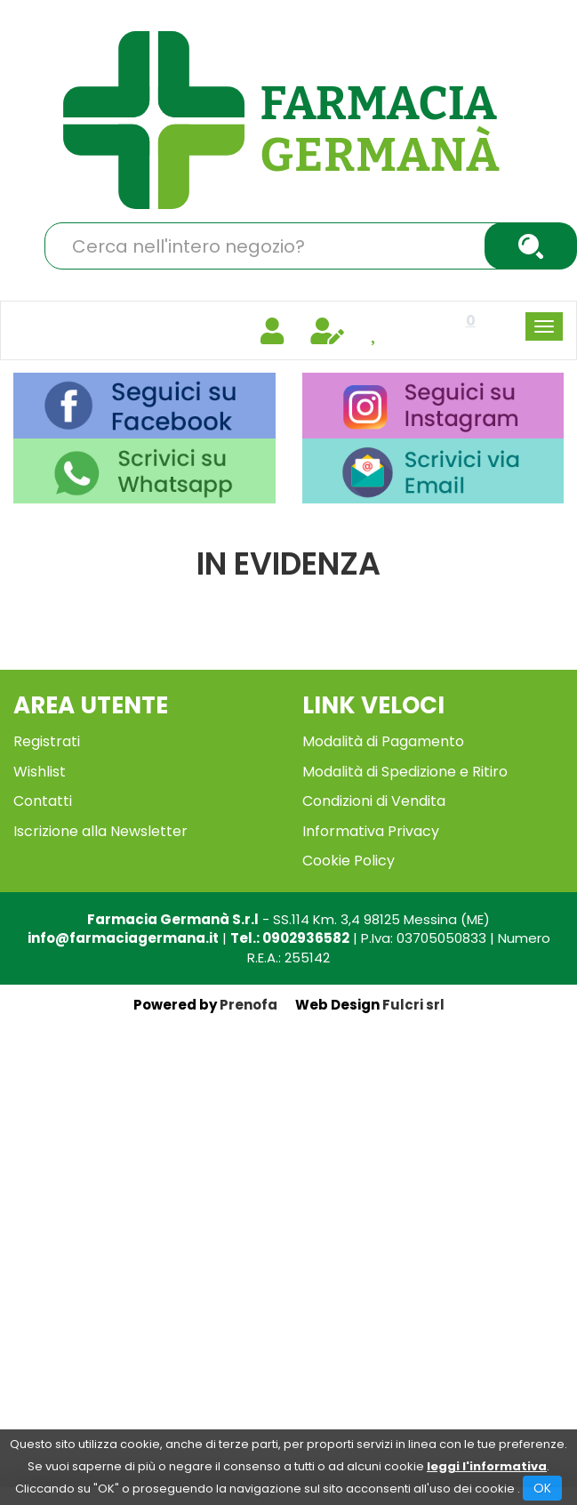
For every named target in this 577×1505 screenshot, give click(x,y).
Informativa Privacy (370, 831)
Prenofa (248, 1004)
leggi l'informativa (487, 1466)
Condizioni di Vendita (373, 801)
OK (542, 1488)
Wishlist (39, 771)
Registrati (46, 741)
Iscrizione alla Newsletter (100, 831)
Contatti (42, 801)
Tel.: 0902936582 (289, 938)
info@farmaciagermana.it (123, 938)
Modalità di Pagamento (383, 741)
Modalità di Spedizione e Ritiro (405, 771)
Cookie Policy (348, 860)
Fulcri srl (413, 1004)
